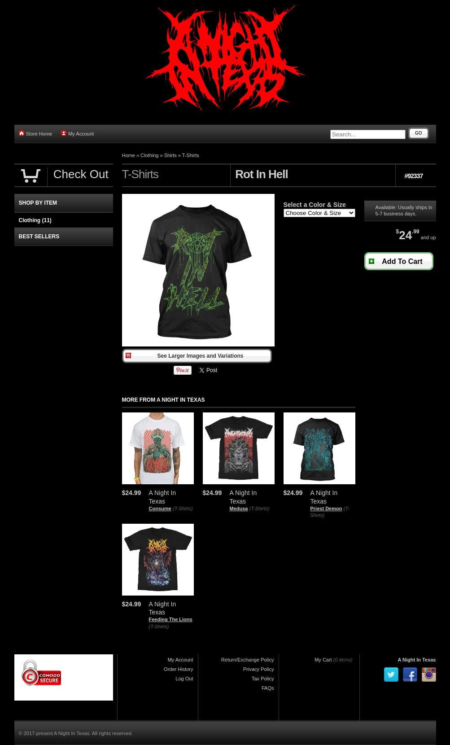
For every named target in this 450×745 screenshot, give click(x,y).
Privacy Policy (258, 669)
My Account (77, 133)
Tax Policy (263, 678)
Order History (178, 669)
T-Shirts (190, 155)
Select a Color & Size (315, 204)
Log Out (184, 678)
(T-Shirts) (183, 508)
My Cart (323, 659)
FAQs (268, 688)
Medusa (239, 508)
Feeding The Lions (170, 619)
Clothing (149, 155)
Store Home (35, 133)
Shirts (170, 155)
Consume (160, 508)
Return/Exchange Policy (247, 659)
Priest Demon (326, 508)
